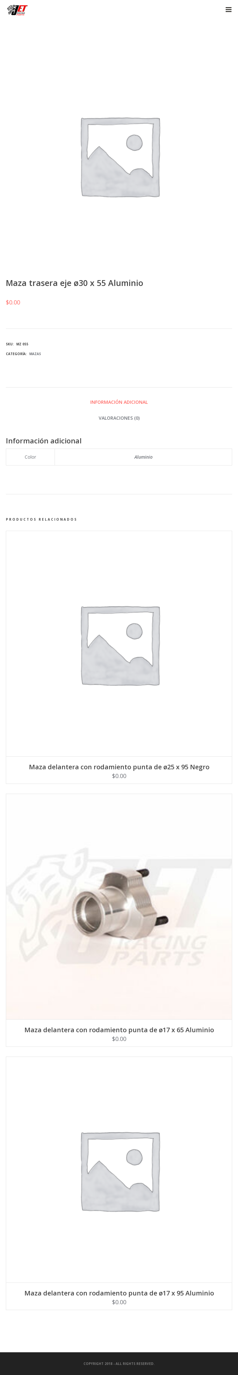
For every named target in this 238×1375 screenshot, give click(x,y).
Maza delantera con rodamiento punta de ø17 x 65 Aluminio (119, 1029)
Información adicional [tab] (119, 402)
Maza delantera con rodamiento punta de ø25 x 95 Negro (119, 766)
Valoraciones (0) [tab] (119, 418)
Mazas (35, 354)
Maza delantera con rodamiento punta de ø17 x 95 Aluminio (119, 1293)
